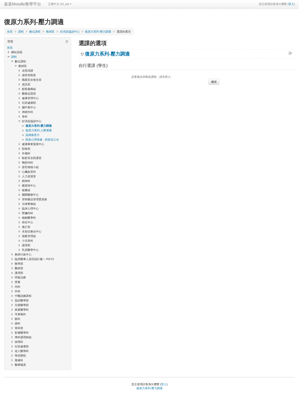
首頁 (10, 47)
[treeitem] (37, 48)
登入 (291, 4)
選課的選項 (124, 31)
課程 (14, 56)
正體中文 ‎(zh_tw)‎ (60, 4)
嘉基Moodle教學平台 (22, 4)
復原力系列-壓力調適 (107, 54)
